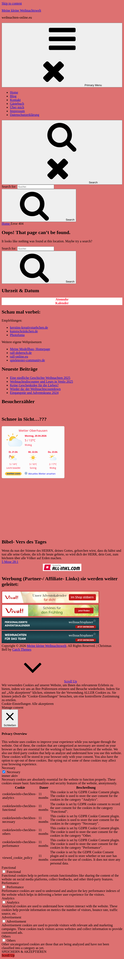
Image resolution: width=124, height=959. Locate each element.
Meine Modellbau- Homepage (30, 349)
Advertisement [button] (11, 917)
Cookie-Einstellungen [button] (16, 703)
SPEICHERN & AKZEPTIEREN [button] (24, 951)
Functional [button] (9, 867)
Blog (13, 96)
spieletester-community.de (27, 360)
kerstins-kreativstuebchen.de (29, 327)
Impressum (17, 111)
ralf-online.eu (19, 356)
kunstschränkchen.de (24, 331)
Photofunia (17, 335)
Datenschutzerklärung (24, 115)
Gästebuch (17, 103)
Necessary (13, 772)
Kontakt (15, 100)
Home (14, 92)
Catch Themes (21, 649)
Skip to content (12, 3)
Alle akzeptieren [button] (43, 703)
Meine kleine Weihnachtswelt (21, 10)
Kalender (62, 303)
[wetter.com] (13, 474)
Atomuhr (61, 299)
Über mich (17, 107)
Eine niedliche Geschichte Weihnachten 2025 (40, 378)
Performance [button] (10, 883)
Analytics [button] (8, 898)
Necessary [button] (8, 768)
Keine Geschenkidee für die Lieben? (34, 385)
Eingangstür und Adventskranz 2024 (34, 392)
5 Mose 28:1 (10, 562)
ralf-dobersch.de (21, 353)
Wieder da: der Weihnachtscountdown (35, 389)
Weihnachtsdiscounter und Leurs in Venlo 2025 (41, 381)
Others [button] (6, 936)
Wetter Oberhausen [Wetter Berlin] (33, 430)
